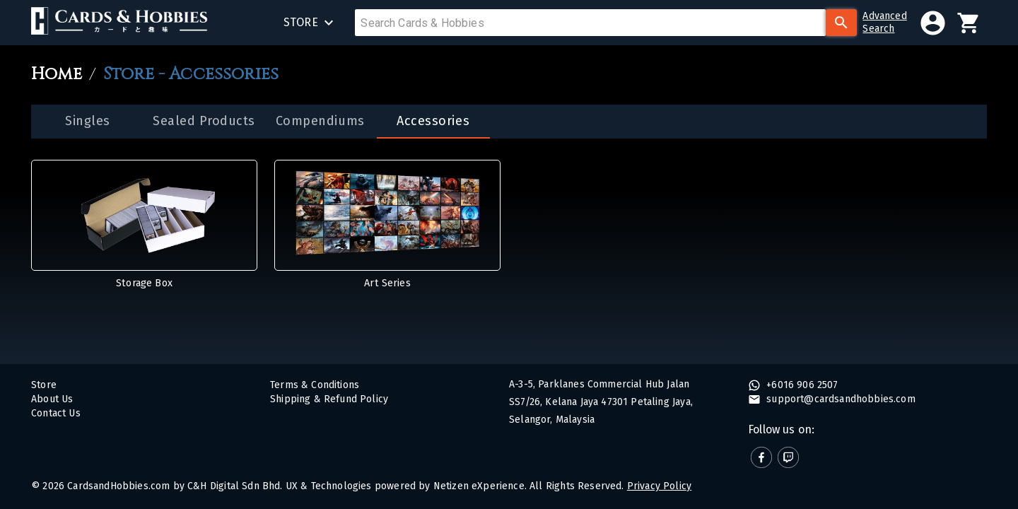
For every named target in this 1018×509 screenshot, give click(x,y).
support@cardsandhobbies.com (839, 399)
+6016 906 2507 (801, 385)
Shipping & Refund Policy (329, 399)
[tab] (87, 122)
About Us (52, 399)
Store (44, 385)
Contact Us (56, 413)
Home (56, 75)
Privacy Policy (659, 486)
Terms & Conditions (314, 385)
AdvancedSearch (884, 22)
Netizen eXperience (479, 486)
